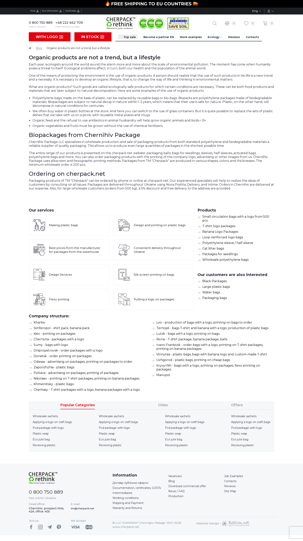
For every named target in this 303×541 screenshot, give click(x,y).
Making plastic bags (64, 225)
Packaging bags (214, 298)
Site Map (230, 493)
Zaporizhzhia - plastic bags (54, 367)
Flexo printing (60, 299)
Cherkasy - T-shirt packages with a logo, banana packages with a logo (87, 390)
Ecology (215, 37)
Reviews (234, 37)
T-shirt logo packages (218, 226)
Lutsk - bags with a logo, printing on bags (188, 333)
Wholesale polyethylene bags (225, 260)
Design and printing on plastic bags (161, 225)
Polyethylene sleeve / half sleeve (227, 243)
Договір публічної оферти (133, 483)
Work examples (191, 37)
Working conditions (127, 504)
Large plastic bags (216, 287)
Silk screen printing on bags (155, 274)
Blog (39, 48)
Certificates (90, 11)
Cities (163, 405)
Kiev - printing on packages (54, 333)
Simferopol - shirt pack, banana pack (62, 328)
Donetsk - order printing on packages (63, 356)
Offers (237, 405)
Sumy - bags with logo (51, 345)
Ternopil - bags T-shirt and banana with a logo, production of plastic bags (212, 328)
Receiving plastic (44, 445)
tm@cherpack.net (82, 508)
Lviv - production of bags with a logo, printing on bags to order (204, 322)
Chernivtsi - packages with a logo (59, 339)
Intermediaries (123, 499)
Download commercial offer (190, 487)
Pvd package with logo (48, 428)
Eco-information (61, 11)
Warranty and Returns (129, 516)
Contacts (252, 37)
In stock (93, 37)
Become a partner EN (158, 37)
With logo (50, 37)
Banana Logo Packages (220, 232)
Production (177, 499)
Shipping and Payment (130, 510)
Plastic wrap (41, 433)
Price (37, 11)
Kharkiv (39, 322)
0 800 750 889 (41, 22)
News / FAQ (177, 493)
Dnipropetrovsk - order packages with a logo (68, 350)
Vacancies (175, 476)
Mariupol (163, 375)
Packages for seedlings (220, 254)
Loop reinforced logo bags (222, 237)
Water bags (211, 292)
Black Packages (214, 281)
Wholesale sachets (45, 416)
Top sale (129, 37)
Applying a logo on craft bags (52, 422)
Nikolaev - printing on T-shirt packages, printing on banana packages (86, 378)
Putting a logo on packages (155, 299)
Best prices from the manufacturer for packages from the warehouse (76, 250)
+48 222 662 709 (71, 22)
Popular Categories (77, 405)
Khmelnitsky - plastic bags (54, 384)
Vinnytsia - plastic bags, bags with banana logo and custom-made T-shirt (211, 354)
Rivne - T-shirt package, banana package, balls (191, 339)
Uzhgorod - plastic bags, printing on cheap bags (193, 360)
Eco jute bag (41, 439)
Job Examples (235, 476)
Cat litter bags (213, 248)
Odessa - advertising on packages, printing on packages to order (83, 361)
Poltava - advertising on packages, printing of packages (76, 373)
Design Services (61, 274)
